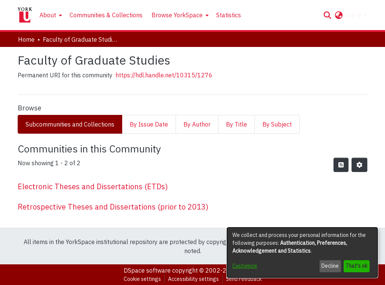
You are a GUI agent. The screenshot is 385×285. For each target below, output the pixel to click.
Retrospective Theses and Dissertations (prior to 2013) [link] (113, 207)
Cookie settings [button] (142, 279)
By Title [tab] (236, 124)
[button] (327, 15)
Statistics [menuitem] (228, 15)
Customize (244, 265)
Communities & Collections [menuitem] (106, 15)
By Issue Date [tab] (149, 124)
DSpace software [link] (147, 270)
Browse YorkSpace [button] (177, 15)
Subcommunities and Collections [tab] (70, 124)
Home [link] (26, 39)
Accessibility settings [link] (193, 279)
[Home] (25, 15)
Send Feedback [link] (244, 279)
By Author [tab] (197, 124)
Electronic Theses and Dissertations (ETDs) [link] (93, 186)
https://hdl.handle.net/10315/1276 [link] (163, 75)
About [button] (47, 15)
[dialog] (302, 252)
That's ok (356, 265)
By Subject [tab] (277, 124)
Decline (330, 265)
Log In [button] (355, 15)
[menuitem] (50, 15)
